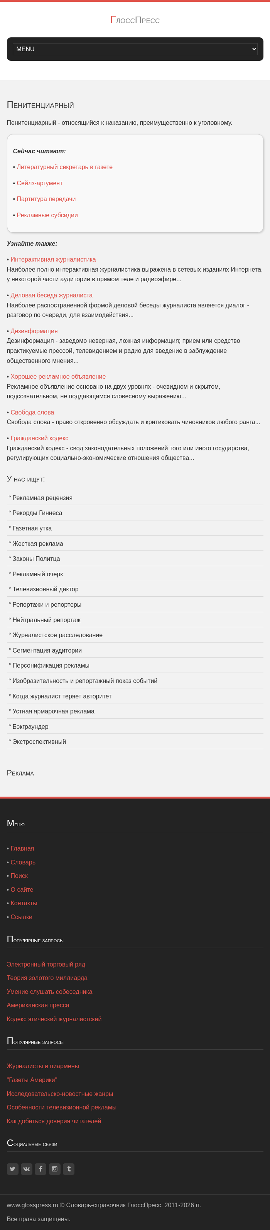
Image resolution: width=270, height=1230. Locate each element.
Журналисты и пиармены (43, 1066)
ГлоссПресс (135, 20)
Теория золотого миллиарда (47, 978)
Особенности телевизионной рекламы (62, 1107)
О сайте (22, 889)
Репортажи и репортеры (47, 604)
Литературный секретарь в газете (65, 167)
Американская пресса (38, 1005)
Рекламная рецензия (43, 498)
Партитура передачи (46, 199)
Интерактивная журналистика (53, 259)
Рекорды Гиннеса (37, 513)
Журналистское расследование (58, 635)
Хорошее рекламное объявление (58, 376)
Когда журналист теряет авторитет (62, 696)
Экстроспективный (39, 741)
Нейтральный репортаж (47, 620)
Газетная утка (32, 528)
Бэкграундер (31, 726)
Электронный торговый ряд (46, 964)
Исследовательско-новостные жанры (60, 1094)
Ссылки (21, 917)
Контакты (24, 903)
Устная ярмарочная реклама (53, 711)
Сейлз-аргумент (40, 183)
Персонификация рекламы (51, 665)
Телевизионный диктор (46, 589)
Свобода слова (32, 412)
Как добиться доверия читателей (54, 1121)
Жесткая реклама (38, 543)
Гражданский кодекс (40, 438)
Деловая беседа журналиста (52, 295)
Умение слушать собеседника (50, 991)
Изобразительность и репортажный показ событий (85, 681)
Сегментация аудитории (47, 650)
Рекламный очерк (38, 574)
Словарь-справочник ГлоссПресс (113, 1205)
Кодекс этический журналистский (54, 1019)
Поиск (19, 876)
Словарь (23, 862)
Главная (22, 848)
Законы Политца (36, 558)
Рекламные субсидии (47, 215)
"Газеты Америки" (32, 1080)
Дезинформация (34, 331)
